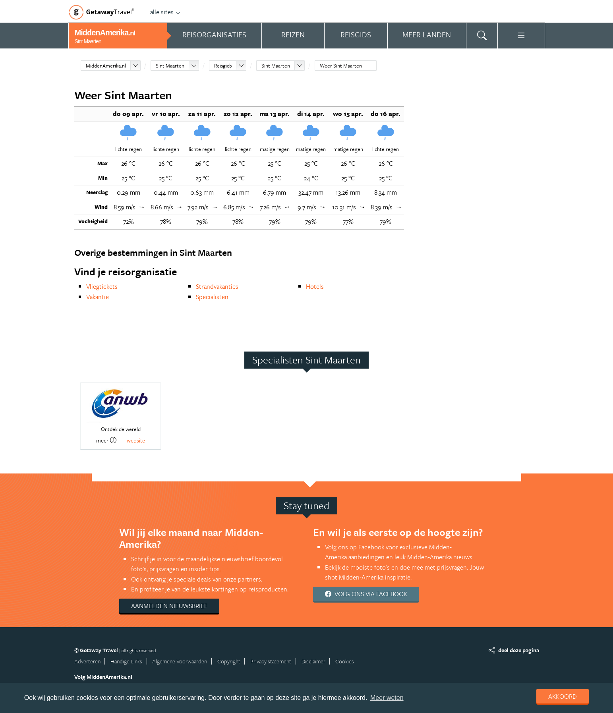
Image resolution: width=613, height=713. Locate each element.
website (136, 440)
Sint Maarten (170, 66)
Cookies (344, 661)
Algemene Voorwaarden (179, 661)
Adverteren (87, 661)
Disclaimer (313, 661)
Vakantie (97, 296)
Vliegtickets (102, 286)
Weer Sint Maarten (341, 66)
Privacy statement (270, 661)
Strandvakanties (217, 286)
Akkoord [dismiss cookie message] (562, 696)
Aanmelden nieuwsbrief (169, 606)
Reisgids (223, 66)
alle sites (165, 12)
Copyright (228, 661)
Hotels (315, 286)
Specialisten (212, 296)
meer (106, 440)
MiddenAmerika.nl (106, 66)
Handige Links (126, 661)
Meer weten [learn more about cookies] (387, 697)
